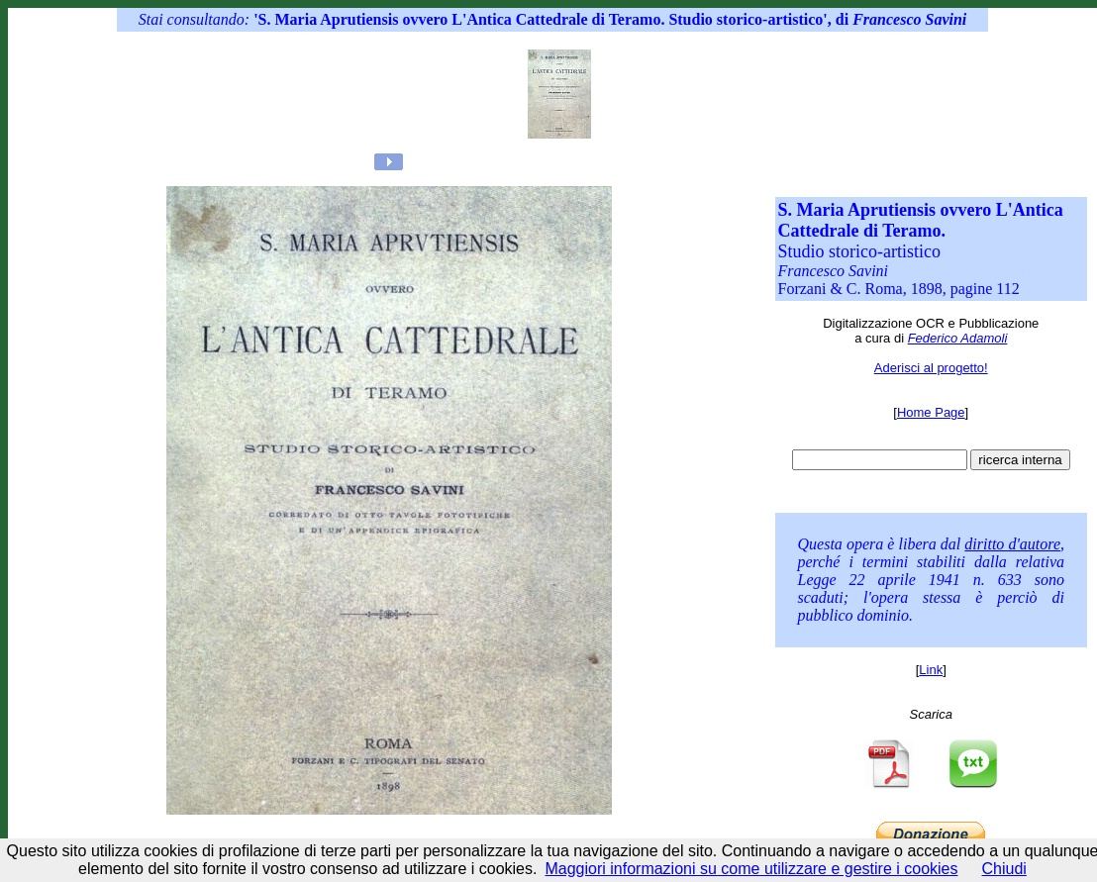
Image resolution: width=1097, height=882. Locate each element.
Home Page (931, 412)
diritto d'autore (1012, 544)
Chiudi (1004, 868)
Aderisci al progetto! (931, 367)
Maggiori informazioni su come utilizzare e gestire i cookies (751, 868)
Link (931, 669)
